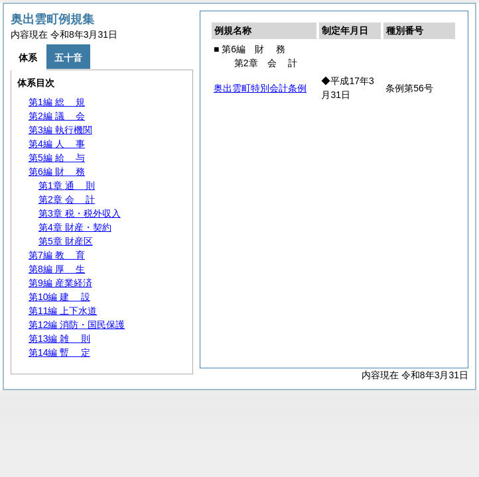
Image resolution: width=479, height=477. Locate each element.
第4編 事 (57, 143)
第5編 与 (57, 157)
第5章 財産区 (65, 241)
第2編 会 (57, 116)
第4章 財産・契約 (74, 227)
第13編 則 (59, 338)
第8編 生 (57, 269)
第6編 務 (57, 171)
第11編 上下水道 (63, 310)
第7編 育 (57, 255)
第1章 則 (66, 185)
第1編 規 (57, 102)
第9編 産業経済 (60, 283)
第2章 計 (66, 199)
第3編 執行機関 (60, 130)
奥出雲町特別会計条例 (260, 88)
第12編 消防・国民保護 (77, 324)
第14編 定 (59, 352)
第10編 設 (59, 297)
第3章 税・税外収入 (79, 213)
